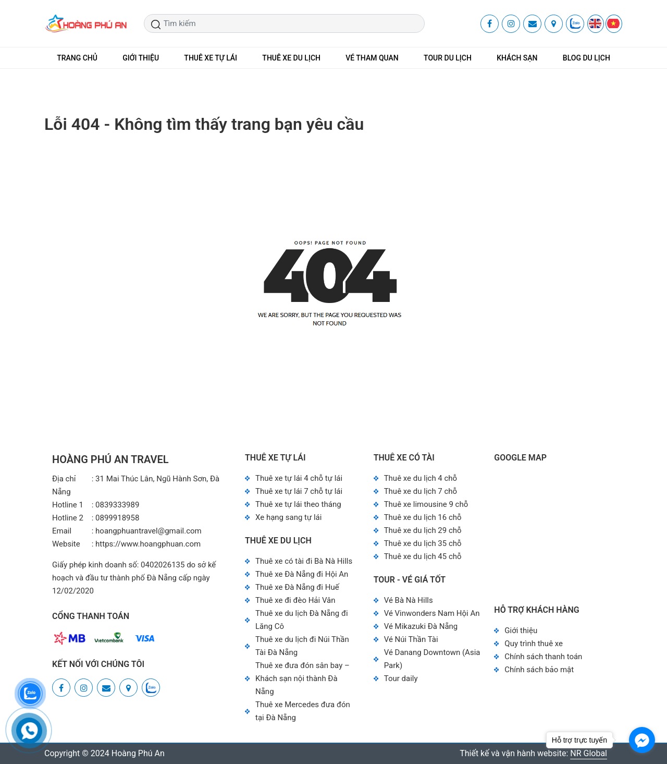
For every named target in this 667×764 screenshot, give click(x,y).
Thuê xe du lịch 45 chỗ (423, 556)
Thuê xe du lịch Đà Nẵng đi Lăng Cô (301, 620)
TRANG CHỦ (77, 58)
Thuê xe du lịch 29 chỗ (423, 530)
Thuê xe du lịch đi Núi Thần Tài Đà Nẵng (302, 646)
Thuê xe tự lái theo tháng (298, 504)
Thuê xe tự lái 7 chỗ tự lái (298, 491)
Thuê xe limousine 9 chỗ (426, 504)
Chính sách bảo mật (539, 669)
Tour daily (401, 678)
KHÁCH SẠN (517, 58)
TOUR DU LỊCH (448, 58)
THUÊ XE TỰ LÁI (210, 58)
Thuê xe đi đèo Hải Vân (295, 600)
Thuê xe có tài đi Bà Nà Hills (303, 561)
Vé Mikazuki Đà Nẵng (421, 626)
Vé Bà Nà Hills (408, 600)
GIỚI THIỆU (140, 58)
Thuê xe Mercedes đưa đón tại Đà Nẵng (302, 711)
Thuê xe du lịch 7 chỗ (421, 491)
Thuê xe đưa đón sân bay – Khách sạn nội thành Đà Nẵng (302, 678)
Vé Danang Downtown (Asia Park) (432, 659)
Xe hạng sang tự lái (288, 517)
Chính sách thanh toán (543, 656)
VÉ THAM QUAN (372, 58)
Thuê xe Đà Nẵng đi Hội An (301, 574)
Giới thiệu (520, 630)
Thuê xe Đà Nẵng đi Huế (297, 587)
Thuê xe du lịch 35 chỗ (423, 543)
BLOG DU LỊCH (586, 58)
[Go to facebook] (642, 740)
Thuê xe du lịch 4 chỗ (421, 478)
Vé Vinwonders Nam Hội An (432, 613)
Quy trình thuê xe (533, 643)
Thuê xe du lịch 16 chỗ (423, 517)
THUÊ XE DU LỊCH (291, 58)
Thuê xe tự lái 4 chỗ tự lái (298, 478)
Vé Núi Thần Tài (411, 639)
